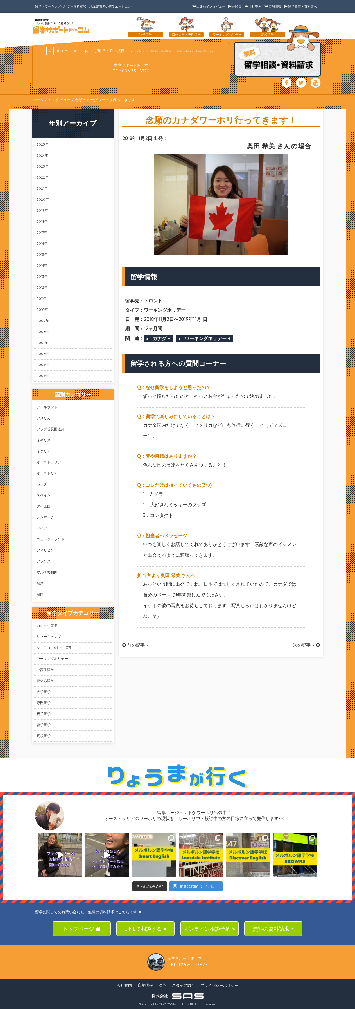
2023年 (43, 166)
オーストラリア (49, 462)
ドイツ (42, 528)
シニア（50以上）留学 (54, 647)
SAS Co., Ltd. (179, 1004)
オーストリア (47, 473)
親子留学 (44, 714)
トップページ (82, 928)
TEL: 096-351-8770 (131, 71)
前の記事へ (135, 645)
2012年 (42, 287)
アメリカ (44, 418)
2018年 (42, 221)
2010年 (42, 309)
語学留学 (44, 725)
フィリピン (45, 550)
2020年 (43, 199)
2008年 (43, 331)
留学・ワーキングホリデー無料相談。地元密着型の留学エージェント (84, 6)
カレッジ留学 (47, 625)
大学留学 (44, 691)
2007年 (42, 342)
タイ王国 (44, 506)
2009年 (43, 320)
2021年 (42, 188)
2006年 (43, 353)
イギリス (44, 440)
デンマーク (45, 517)
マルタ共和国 (47, 572)
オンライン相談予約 (210, 928)
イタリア (44, 451)
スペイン (44, 495)
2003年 (43, 375)
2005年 (43, 364)
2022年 (43, 177)
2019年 (42, 210)
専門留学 (44, 703)
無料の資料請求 (273, 928)
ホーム (38, 99)
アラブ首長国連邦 (50, 429)
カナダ (42, 484)
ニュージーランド (50, 539)
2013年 (42, 276)
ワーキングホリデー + (207, 338)
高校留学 (44, 736)
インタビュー (59, 99)
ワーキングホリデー (52, 658)
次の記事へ (306, 645)
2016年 (42, 243)
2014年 (42, 265)
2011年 (42, 298)
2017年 (42, 232)
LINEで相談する (145, 928)
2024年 (42, 155)
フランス (44, 561)
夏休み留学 (45, 680)
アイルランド (47, 407)
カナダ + (161, 338)
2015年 (42, 254)
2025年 (43, 144)
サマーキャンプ (49, 636)
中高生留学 (45, 669)
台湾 (40, 583)
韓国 (40, 594)
